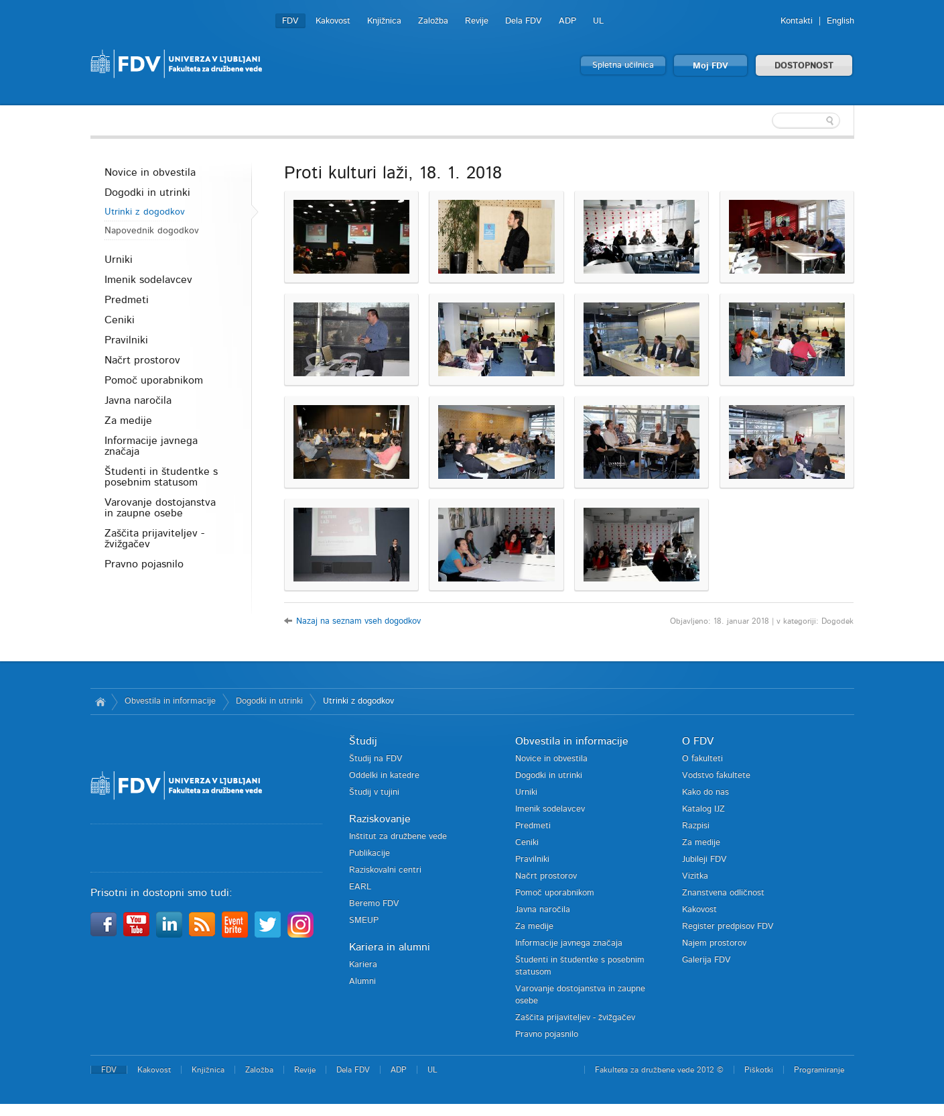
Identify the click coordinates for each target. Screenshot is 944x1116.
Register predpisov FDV (728, 926)
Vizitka (695, 876)
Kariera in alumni (389, 947)
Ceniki (120, 320)
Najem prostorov (714, 943)
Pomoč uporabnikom (154, 380)
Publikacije (369, 853)
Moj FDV (710, 66)
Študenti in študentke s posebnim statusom (161, 477)
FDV (290, 21)
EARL (360, 887)
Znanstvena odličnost (723, 893)
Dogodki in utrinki (147, 192)
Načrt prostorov (142, 360)
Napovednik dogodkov (152, 230)
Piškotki (758, 1070)
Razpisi (696, 826)
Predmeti (127, 299)
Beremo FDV (374, 903)
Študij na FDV (376, 759)
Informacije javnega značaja (151, 446)
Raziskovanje (380, 819)
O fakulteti (702, 759)
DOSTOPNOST (803, 66)
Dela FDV (523, 21)
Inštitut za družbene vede (398, 836)
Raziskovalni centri (385, 870)
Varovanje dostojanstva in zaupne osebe (160, 507)
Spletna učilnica (623, 65)
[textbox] (767, 121)
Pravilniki (126, 340)
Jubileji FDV (704, 859)
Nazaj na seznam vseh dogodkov (358, 621)
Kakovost (333, 21)
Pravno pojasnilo (144, 564)
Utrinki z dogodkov (145, 212)
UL (598, 21)
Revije (476, 21)
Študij (363, 741)
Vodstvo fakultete (716, 775)
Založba (433, 21)
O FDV (698, 741)
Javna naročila (138, 400)
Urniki (119, 259)
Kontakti (797, 21)
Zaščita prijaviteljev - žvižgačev (154, 538)
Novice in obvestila (150, 172)
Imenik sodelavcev (148, 279)
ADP (567, 21)
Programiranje (819, 1070)
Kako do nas (705, 792)
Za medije (128, 420)
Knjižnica (384, 21)
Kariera (363, 964)
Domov (100, 701)
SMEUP (364, 920)
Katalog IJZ (703, 809)
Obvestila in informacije (170, 701)
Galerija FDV (706, 960)
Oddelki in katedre (384, 775)
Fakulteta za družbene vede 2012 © (659, 1070)
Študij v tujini (374, 792)
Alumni (362, 981)
